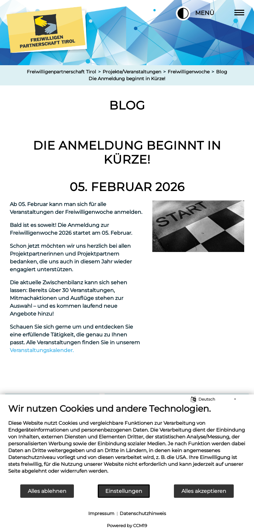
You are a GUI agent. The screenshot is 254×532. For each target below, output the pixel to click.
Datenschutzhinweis (143, 513)
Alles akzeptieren (203, 491)
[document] (127, 443)
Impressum (101, 513)
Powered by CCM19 (127, 525)
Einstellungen (123, 491)
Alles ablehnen (47, 491)
